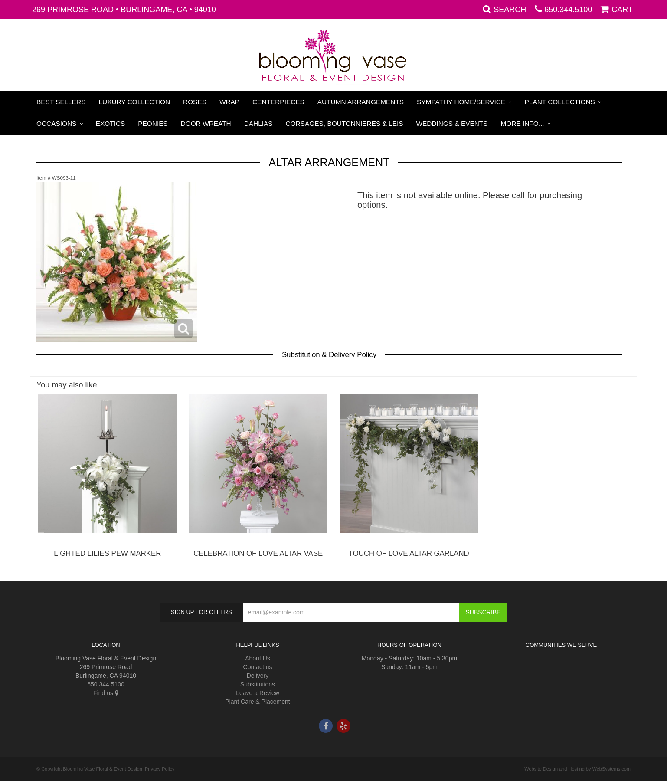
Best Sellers (61, 101)
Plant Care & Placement (257, 701)
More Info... (522, 123)
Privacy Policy (159, 768)
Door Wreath (206, 123)
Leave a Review (257, 692)
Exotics (110, 123)
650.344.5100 (568, 9)
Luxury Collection (134, 101)
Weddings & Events (451, 123)
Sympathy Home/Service (461, 101)
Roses (194, 101)
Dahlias (258, 123)
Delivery (258, 675)
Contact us (257, 666)
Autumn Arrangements (360, 101)
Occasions (56, 123)
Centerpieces (278, 101)
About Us (257, 658)
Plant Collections (560, 101)
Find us (105, 692)
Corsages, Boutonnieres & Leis (344, 123)
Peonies (152, 123)
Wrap (229, 101)
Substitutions (257, 684)
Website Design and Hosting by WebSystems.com (577, 768)
